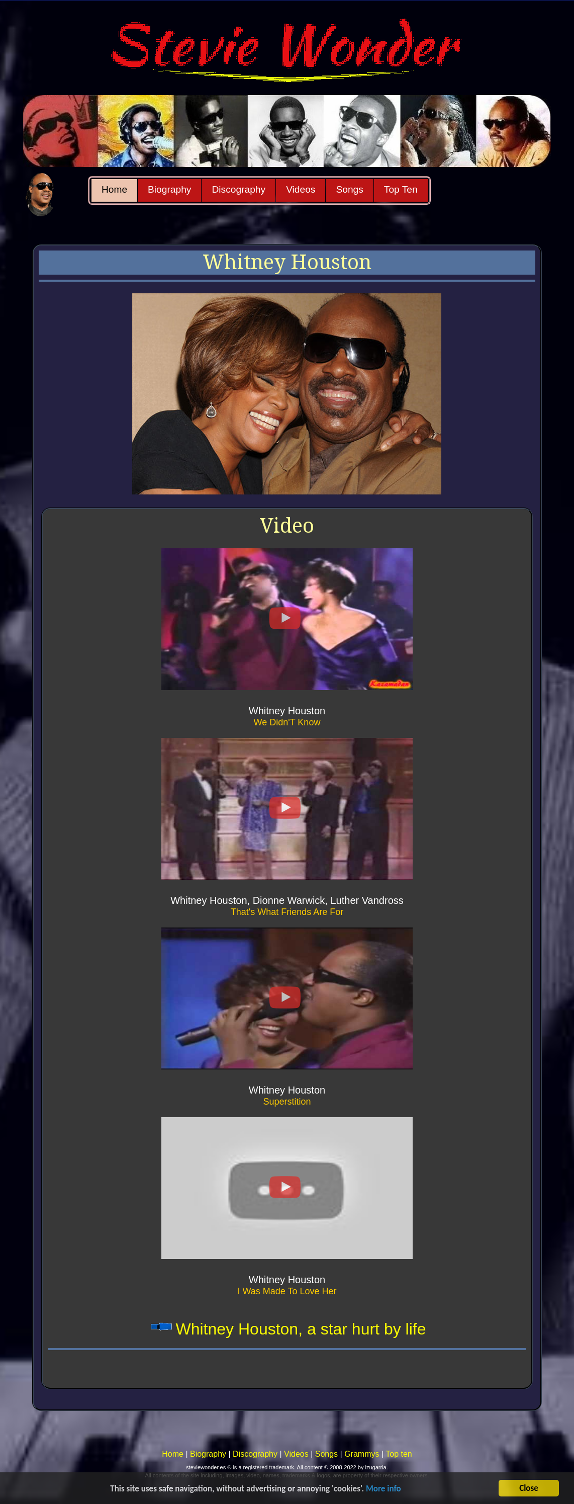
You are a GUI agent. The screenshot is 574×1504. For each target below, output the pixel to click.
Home (114, 189)
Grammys (361, 1454)
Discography (238, 189)
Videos (300, 189)
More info (383, 1489)
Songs (349, 189)
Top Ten (401, 189)
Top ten (399, 1454)
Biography (169, 189)
